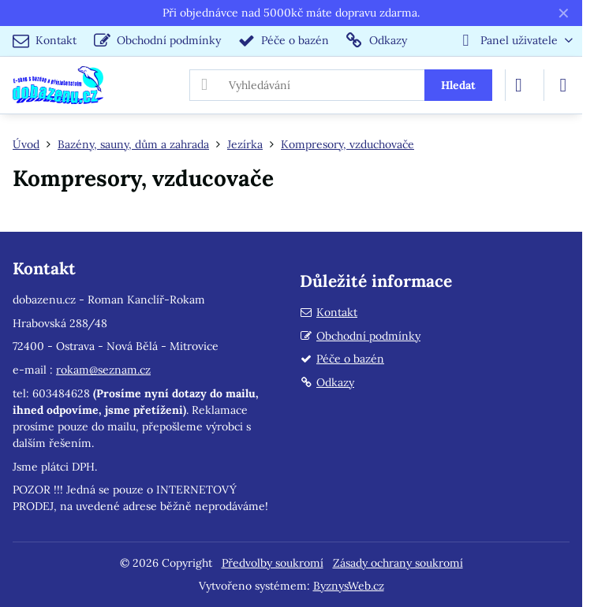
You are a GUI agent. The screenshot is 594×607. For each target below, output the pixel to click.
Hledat (458, 85)
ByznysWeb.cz (348, 586)
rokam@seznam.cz (103, 370)
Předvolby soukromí (272, 563)
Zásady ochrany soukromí (398, 563)
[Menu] (563, 85)
